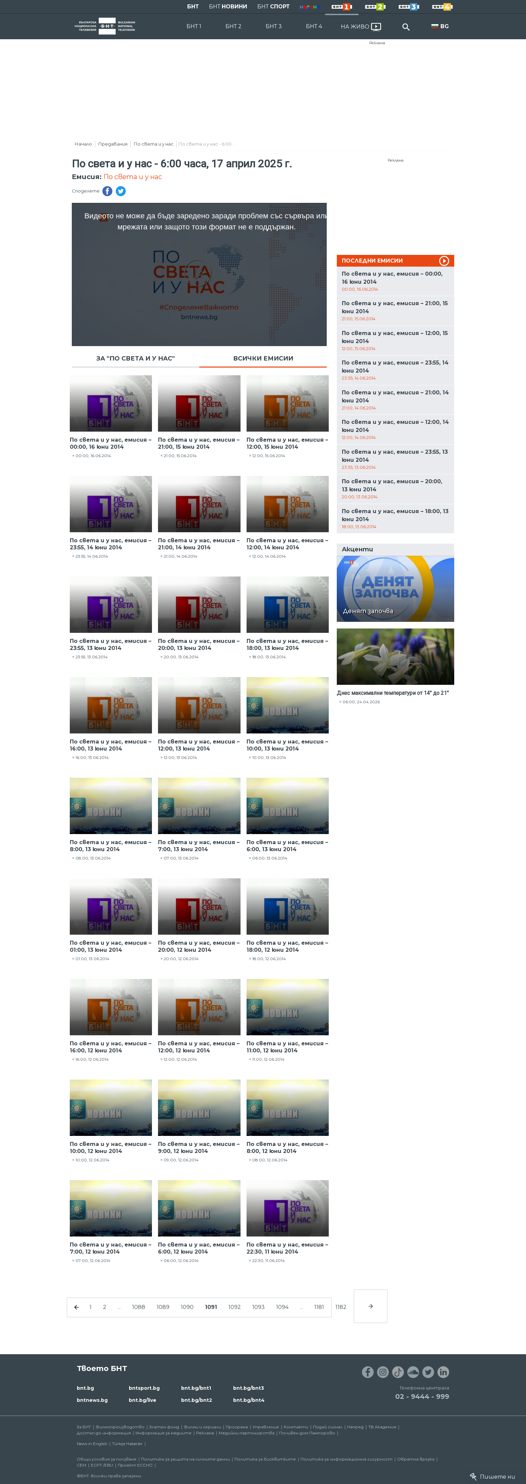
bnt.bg (85, 1388)
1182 (341, 1307)
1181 (319, 1307)
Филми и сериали (202, 1426)
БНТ (193, 6)
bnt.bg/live (142, 1400)
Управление (266, 1426)
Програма (237, 1426)
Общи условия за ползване (107, 1459)
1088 (138, 1307)
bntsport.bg (144, 1388)
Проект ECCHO (135, 1465)
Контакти (296, 1426)
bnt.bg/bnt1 (196, 1388)
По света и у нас (153, 144)
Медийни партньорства (246, 1432)
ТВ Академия (382, 1426)
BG (444, 26)
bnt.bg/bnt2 (196, 1400)
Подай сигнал (328, 1426)
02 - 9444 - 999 (422, 1396)
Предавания (112, 144)
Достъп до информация (104, 1432)
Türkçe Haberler (127, 1443)
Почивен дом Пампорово (307, 1432)
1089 (163, 1307)
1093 (258, 1307)
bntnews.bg (92, 1400)
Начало (83, 144)
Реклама (377, 43)
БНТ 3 (274, 26)
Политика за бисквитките (265, 1459)
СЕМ (81, 1465)
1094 (282, 1307)
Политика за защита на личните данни (185, 1459)
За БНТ (84, 1426)
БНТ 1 (194, 26)
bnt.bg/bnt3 (248, 1388)
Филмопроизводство (120, 1426)
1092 (234, 1307)
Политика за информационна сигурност (346, 1459)
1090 (187, 1307)
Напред (355, 1426)
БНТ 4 (314, 26)
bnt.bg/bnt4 (249, 1400)
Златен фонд (164, 1426)
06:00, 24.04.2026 (361, 701)
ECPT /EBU (102, 1465)
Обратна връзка (415, 1459)
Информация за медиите (164, 1432)
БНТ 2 (233, 26)
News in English (92, 1443)
